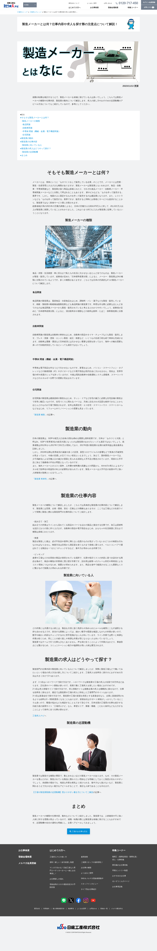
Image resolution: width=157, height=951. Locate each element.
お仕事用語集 (117, 887)
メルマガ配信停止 (117, 908)
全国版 (26, 5)
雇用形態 (84, 857)
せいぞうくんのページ (120, 881)
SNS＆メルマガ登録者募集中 (92, 878)
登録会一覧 (104, 908)
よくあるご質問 (91, 3)
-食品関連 (26, 124)
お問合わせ (93, 908)
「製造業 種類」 (40, 415)
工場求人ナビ (38, 716)
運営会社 (37, 908)
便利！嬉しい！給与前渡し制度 (62, 862)
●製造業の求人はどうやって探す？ (35, 148)
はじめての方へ (75, 7)
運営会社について (74, 3)
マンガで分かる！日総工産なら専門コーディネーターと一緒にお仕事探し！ (62, 870)
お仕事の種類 (86, 868)
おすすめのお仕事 (119, 876)
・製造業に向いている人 (31, 145)
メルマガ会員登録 (27, 863)
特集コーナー (133, 7)
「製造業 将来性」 (41, 479)
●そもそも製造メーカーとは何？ (34, 118)
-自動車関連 (27, 128)
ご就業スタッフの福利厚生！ (92, 862)
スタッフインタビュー (89, 884)
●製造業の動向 (26, 138)
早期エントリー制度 (120, 870)
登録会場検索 (113, 7)
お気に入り (149, 7)
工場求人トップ (22, 12)
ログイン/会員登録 (149, 2)
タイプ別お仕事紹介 (88, 889)
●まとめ (23, 155)
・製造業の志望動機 (29, 152)
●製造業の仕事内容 (28, 142)
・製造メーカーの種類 (30, 121)
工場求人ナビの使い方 (58, 857)
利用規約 (46, 908)
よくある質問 (81, 908)
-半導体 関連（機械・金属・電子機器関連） (41, 131)
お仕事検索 (94, 7)
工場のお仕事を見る (79, 831)
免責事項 (71, 908)
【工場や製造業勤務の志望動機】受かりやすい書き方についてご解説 (63, 792)
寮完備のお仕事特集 (120, 865)
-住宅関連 (26, 135)
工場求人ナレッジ (35, 12)
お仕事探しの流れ (56, 879)
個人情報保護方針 (59, 908)
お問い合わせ (108, 3)
